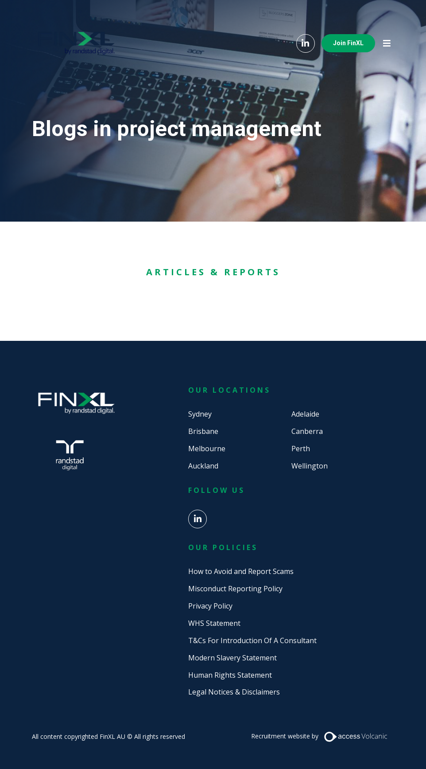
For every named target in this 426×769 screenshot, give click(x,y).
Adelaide (305, 414)
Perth (300, 448)
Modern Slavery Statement (232, 658)
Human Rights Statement (230, 675)
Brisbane (203, 431)
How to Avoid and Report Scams (241, 571)
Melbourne (206, 448)
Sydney (200, 414)
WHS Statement (214, 623)
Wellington (309, 466)
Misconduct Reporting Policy (235, 588)
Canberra (307, 431)
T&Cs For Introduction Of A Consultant (252, 640)
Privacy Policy (210, 606)
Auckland (203, 466)
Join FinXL (348, 43)
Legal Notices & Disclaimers (234, 692)
